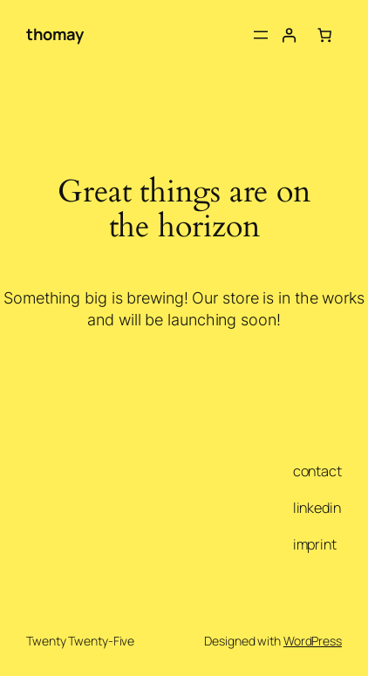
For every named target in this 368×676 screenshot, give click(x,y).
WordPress (312, 640)
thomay (54, 34)
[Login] (288, 34)
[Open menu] (260, 34)
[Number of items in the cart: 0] (324, 34)
